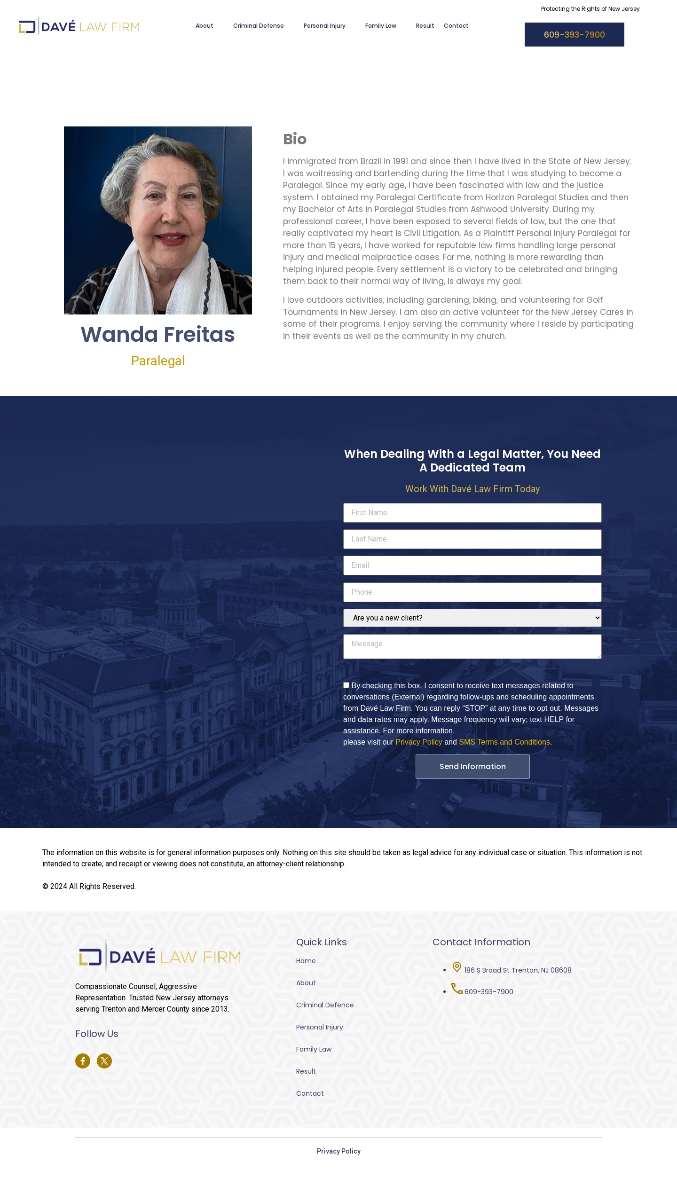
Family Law (386, 26)
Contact (456, 26)
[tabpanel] (459, 245)
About (210, 26)
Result (425, 26)
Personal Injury (330, 26)
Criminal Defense (263, 26)
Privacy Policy (418, 742)
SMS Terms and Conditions (504, 742)
